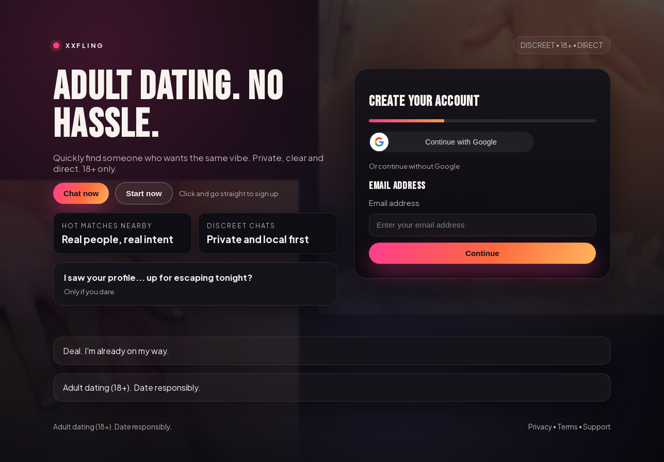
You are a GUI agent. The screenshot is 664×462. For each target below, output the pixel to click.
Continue (482, 253)
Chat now (81, 193)
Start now (143, 193)
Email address (394, 203)
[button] (451, 142)
